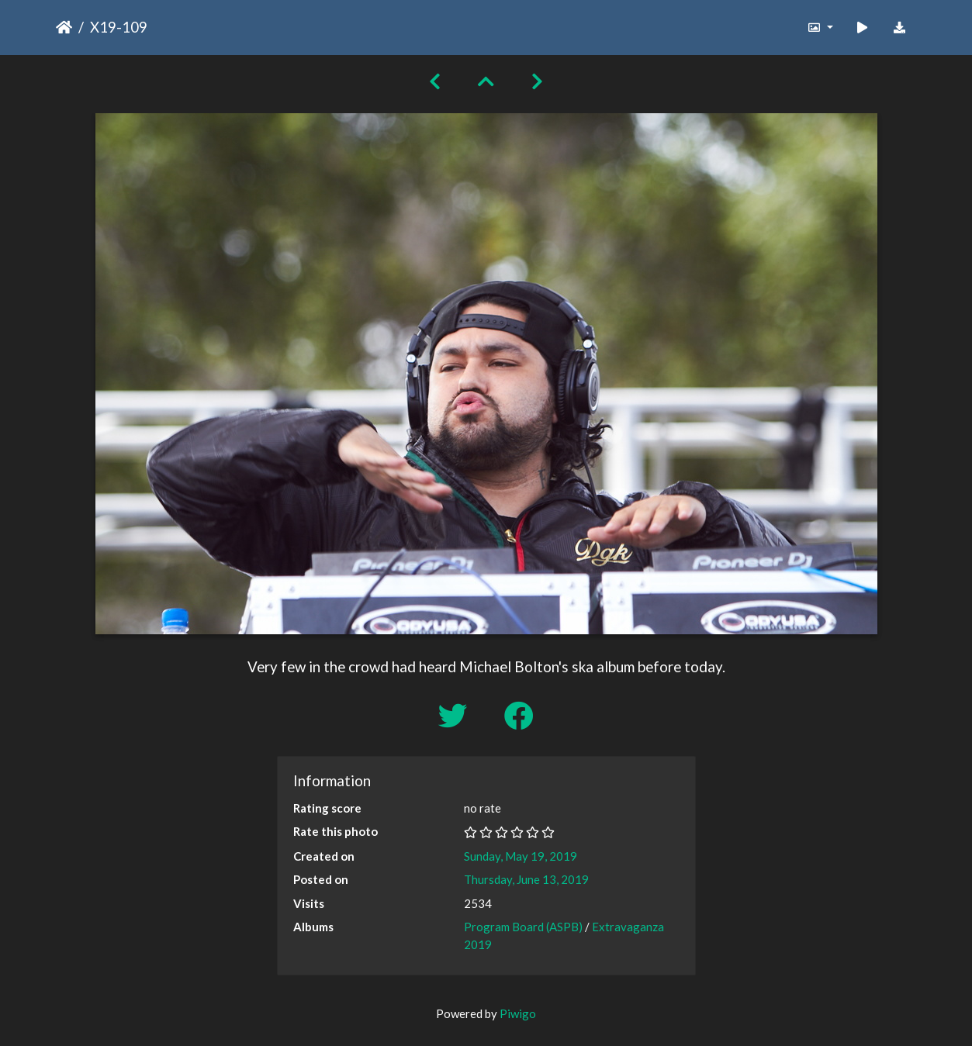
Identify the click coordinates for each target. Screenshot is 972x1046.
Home (64, 27)
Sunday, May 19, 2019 (520, 856)
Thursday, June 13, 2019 (526, 879)
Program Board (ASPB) (523, 927)
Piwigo (518, 1013)
